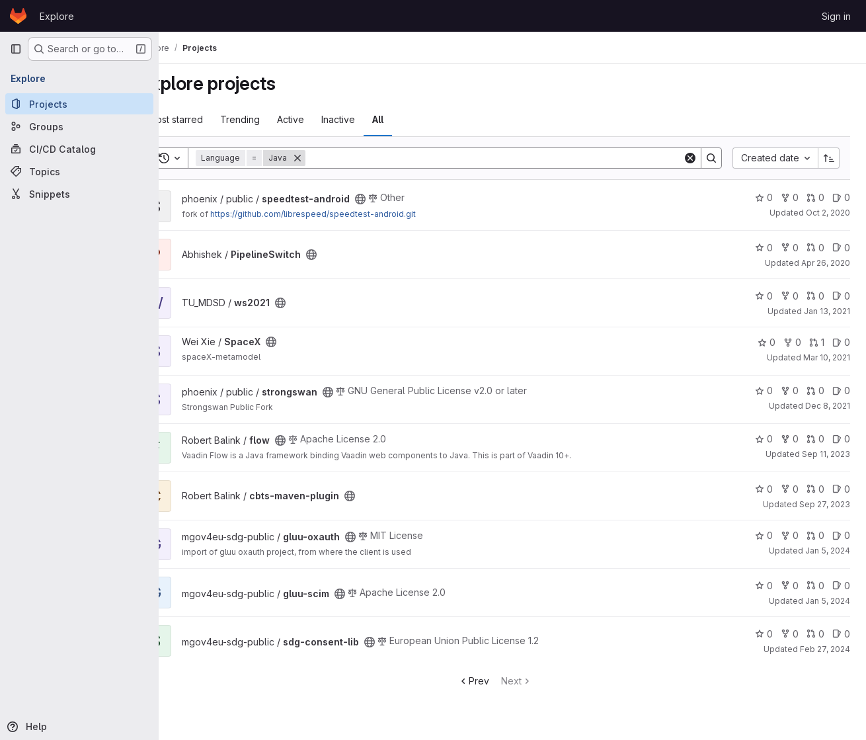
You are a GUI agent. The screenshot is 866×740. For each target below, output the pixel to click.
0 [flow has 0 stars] (764, 438)
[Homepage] (18, 15)
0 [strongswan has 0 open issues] (841, 390)
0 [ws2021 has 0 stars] (764, 296)
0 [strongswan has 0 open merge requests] (815, 390)
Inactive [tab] (373, 119)
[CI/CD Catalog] (79, 148)
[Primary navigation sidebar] (15, 49)
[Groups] (79, 126)
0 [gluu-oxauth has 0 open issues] (841, 535)
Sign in (836, 16)
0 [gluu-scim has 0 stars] (764, 585)
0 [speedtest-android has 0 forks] (790, 197)
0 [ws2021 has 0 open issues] (841, 296)
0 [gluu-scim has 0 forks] (790, 585)
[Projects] (79, 103)
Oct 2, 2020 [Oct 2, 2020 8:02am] (828, 213)
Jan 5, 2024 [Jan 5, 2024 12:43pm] (827, 601)
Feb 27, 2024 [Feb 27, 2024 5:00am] (825, 649)
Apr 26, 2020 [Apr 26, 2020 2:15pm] (825, 263)
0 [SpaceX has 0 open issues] (841, 342)
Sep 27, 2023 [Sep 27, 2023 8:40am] (824, 504)
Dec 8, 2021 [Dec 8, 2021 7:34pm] (827, 406)
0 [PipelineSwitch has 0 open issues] (841, 247)
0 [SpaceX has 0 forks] (792, 342)
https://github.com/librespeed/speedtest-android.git (348, 214)
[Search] (511, 158)
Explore (57, 16)
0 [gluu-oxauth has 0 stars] (764, 535)
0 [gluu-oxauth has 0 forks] (790, 535)
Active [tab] (325, 119)
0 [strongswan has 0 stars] (764, 390)
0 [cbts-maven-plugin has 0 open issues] (841, 489)
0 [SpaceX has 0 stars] (766, 342)
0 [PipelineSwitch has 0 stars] (764, 247)
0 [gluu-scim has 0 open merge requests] (815, 585)
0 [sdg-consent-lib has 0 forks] (790, 633)
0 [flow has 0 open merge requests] (815, 438)
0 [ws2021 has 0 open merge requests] (815, 296)
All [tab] (412, 119)
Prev (490, 680)
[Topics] (79, 171)
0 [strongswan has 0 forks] (790, 390)
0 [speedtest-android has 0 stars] (764, 197)
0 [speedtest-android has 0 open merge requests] (815, 197)
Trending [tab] (275, 119)
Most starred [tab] (210, 119)
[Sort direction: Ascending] (829, 158)
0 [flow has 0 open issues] (841, 438)
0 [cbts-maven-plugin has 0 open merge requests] (815, 489)
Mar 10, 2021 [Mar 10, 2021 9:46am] (826, 357)
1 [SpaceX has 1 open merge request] (816, 342)
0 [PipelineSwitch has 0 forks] (790, 247)
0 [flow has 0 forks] (790, 438)
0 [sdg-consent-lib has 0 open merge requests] (815, 633)
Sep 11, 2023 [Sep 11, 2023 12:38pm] (826, 454)
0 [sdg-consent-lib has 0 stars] (764, 633)
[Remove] (332, 158)
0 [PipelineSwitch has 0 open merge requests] (815, 247)
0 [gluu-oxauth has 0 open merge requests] (815, 535)
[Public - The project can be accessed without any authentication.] (395, 199)
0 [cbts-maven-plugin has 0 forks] (790, 489)
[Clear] (690, 158)
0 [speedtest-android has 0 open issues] (841, 197)
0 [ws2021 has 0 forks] (790, 296)
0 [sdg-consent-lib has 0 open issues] (841, 633)
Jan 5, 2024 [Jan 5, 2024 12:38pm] (827, 550)
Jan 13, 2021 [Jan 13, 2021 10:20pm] (827, 311)
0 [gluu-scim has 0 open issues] (841, 585)
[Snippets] (79, 193)
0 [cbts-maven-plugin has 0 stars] (764, 489)
